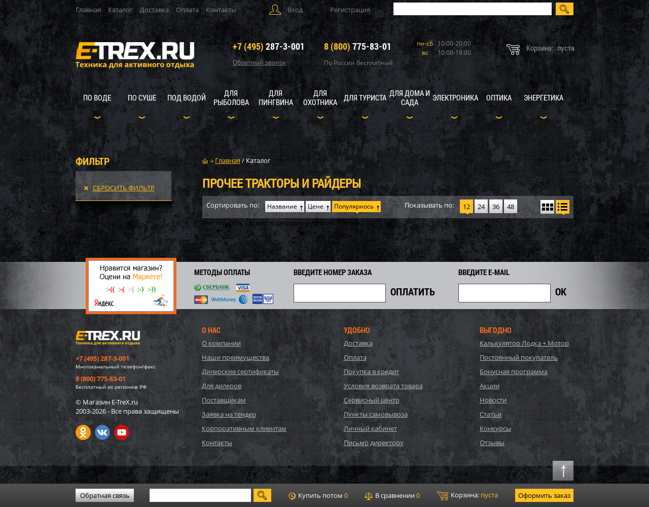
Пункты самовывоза (376, 414)
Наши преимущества (235, 357)
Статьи (490, 414)
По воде (97, 97)
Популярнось (354, 206)
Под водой (186, 97)
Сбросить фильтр (124, 187)
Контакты (221, 9)
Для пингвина (276, 97)
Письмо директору (374, 442)
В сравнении (392, 495)
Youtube (121, 432)
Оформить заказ (544, 495)
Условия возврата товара (383, 385)
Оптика (499, 97)
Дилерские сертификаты (240, 371)
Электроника (455, 97)
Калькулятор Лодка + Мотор (524, 343)
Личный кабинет (370, 428)
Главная (88, 9)
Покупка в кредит (371, 371)
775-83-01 (357, 46)
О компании (221, 343)
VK (102, 432)
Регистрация (350, 9)
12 (466, 206)
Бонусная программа (514, 371)
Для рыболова (231, 97)
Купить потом (318, 495)
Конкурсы (495, 428)
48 (510, 206)
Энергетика (543, 97)
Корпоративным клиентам (244, 428)
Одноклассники (83, 432)
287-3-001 (269, 46)
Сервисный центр (372, 399)
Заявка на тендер (229, 414)
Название (282, 206)
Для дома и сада (409, 97)
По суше (142, 97)
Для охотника (320, 97)
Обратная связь (105, 495)
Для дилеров (221, 385)
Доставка (154, 9)
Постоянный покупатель (519, 357)
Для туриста (365, 97)
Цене (315, 206)
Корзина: (467, 495)
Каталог (120, 9)
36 (495, 206)
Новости (493, 399)
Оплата (187, 9)
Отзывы (492, 442)
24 (481, 206)
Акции (489, 385)
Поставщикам (224, 399)
